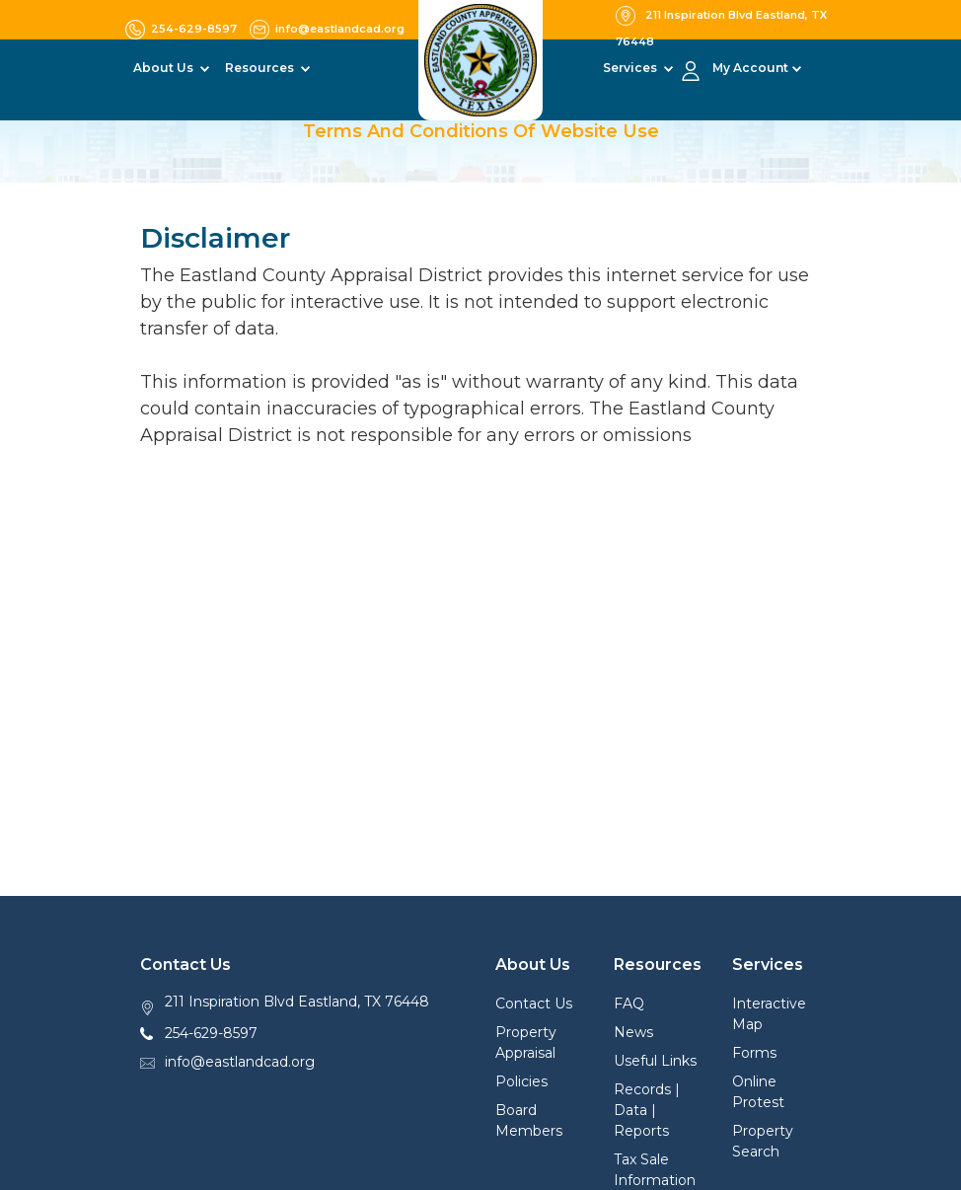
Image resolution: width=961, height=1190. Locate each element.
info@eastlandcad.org (240, 1062)
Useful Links (655, 1061)
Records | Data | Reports (647, 1110)
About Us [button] (164, 67)
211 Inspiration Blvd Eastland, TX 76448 (297, 1001)
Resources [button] (261, 67)
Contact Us (533, 1003)
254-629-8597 (211, 1033)
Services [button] (631, 67)
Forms (754, 1053)
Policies (521, 1081)
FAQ (629, 1003)
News (633, 1032)
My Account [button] (750, 67)
